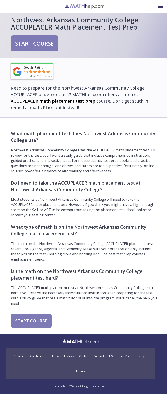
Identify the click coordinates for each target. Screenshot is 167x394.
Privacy (80, 371)
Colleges (142, 356)
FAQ (111, 356)
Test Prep (125, 356)
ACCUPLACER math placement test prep (53, 101)
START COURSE (34, 43)
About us (19, 356)
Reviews (69, 356)
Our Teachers (38, 356)
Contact (84, 356)
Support (99, 356)
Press (55, 356)
